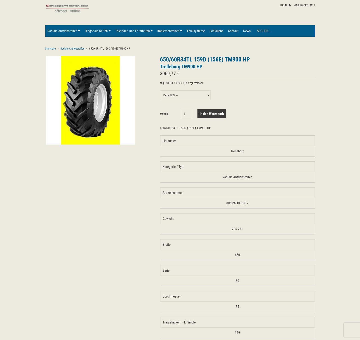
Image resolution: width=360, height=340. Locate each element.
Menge (164, 113)
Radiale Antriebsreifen (64, 31)
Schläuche (216, 31)
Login (285, 5)
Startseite (50, 48)
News (247, 31)
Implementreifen (169, 31)
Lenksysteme (196, 31)
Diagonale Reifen (97, 31)
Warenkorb (304, 5)
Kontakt (233, 31)
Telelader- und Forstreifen (134, 31)
